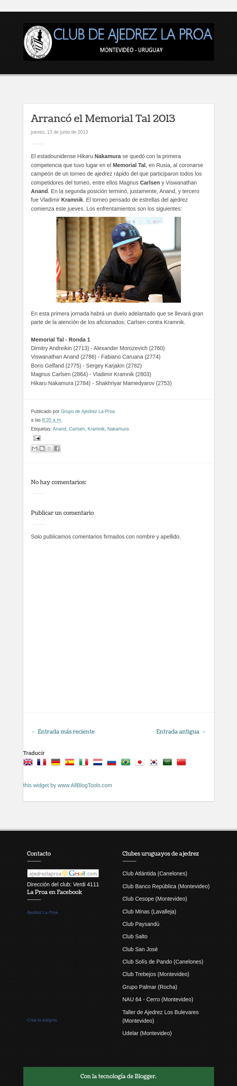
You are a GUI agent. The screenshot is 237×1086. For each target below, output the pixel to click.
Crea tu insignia (42, 1020)
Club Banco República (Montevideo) (166, 886)
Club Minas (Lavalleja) (150, 911)
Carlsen (77, 429)
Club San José (140, 949)
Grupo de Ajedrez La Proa (88, 411)
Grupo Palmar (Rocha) (150, 987)
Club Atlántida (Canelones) (155, 873)
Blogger (145, 1076)
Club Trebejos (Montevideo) (156, 974)
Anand (60, 429)
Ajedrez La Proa (42, 912)
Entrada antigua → (181, 732)
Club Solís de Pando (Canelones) (163, 962)
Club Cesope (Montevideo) (155, 899)
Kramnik (96, 429)
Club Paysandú (141, 924)
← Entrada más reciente (63, 732)
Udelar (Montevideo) (147, 1033)
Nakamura (118, 429)
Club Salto (135, 936)
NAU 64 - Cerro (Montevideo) (158, 999)
